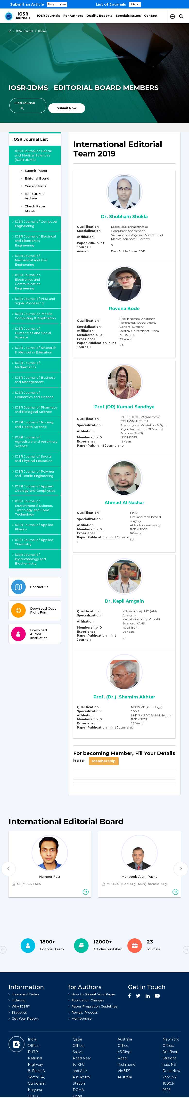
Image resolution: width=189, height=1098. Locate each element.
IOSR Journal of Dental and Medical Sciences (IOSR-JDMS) (33, 155)
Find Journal (25, 105)
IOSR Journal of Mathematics (26, 365)
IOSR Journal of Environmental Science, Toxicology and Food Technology (32, 507)
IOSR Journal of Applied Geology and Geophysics (33, 488)
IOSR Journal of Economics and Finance (33, 395)
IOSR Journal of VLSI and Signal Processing (33, 301)
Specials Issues (128, 15)
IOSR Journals (48, 15)
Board (43, 31)
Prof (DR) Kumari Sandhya (124, 407)
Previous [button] (19, 950)
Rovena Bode (124, 308)
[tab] (124, 151)
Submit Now (57, 4)
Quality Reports (99, 15)
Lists (135, 4)
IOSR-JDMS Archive (32, 196)
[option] (94, 4)
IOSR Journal (24, 31)
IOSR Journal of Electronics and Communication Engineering (26, 281)
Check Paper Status (33, 208)
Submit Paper (34, 170)
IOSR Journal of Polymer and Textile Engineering (33, 473)
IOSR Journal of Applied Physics (32, 527)
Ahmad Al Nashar (124, 502)
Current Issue (34, 186)
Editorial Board (35, 178)
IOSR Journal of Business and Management (33, 380)
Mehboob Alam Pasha (139, 876)
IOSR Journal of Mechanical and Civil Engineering (29, 260)
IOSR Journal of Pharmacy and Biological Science (34, 409)
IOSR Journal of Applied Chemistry (32, 542)
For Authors (73, 15)
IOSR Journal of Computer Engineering (35, 224)
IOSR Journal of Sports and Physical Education (32, 458)
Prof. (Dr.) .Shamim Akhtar (124, 697)
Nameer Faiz (49, 876)
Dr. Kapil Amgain (124, 601)
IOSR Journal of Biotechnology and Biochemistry (29, 559)
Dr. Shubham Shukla (124, 216)
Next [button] (170, 950)
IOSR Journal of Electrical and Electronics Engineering (34, 240)
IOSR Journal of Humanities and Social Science (31, 333)
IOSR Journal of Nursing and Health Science (32, 424)
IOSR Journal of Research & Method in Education (34, 350)
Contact (150, 15)
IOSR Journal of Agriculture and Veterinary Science (34, 441)
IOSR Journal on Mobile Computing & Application (34, 316)
